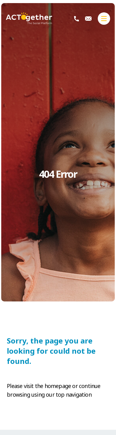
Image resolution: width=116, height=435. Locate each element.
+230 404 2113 (76, 19)
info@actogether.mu (88, 18)
